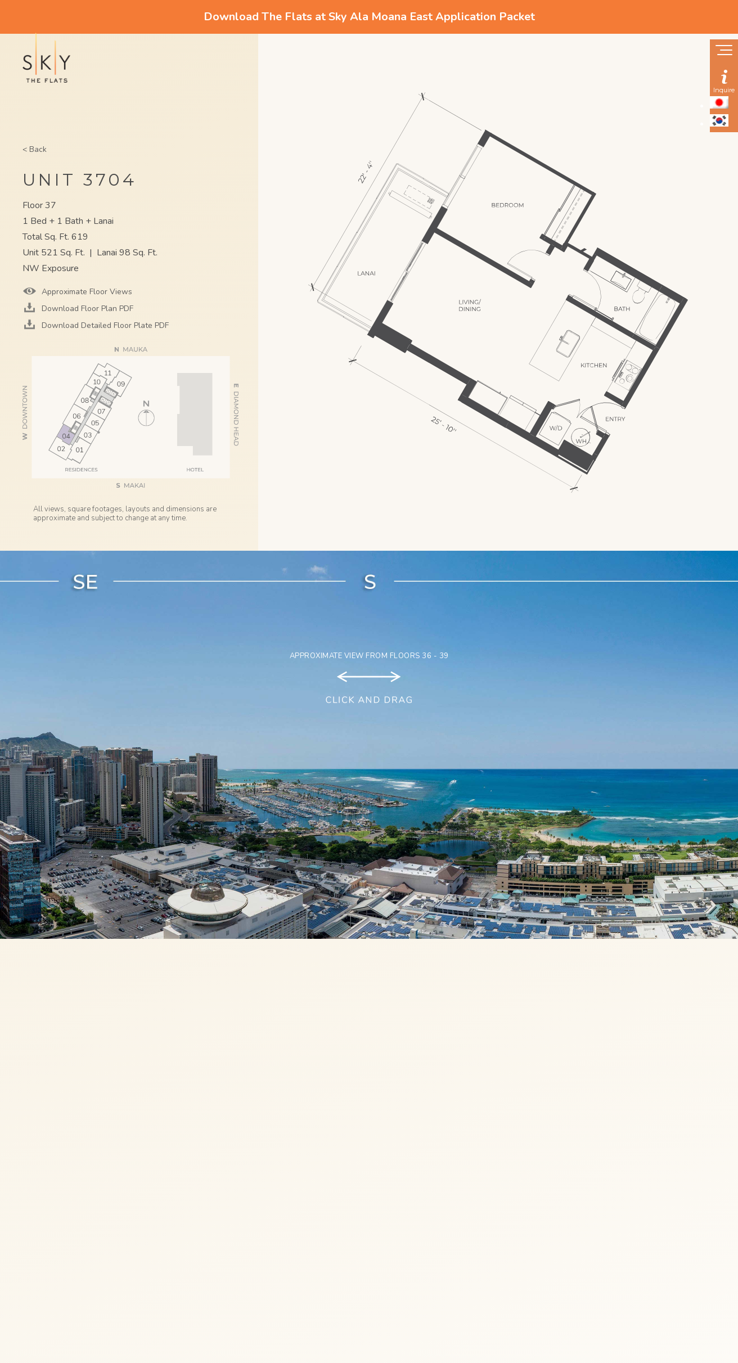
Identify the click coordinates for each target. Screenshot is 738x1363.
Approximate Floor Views (85, 291)
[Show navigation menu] (724, 51)
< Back (34, 149)
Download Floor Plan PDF (86, 308)
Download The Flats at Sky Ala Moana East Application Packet (369, 16)
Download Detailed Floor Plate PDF (104, 325)
